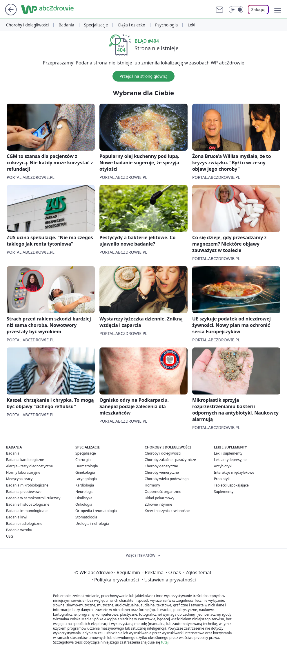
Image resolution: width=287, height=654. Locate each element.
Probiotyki (222, 478)
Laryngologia (86, 478)
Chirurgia (83, 459)
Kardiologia (84, 485)
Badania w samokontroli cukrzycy (33, 498)
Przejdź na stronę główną (143, 76)
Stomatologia (86, 517)
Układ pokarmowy (159, 498)
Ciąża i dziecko (131, 25)
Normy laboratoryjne (23, 472)
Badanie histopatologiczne (27, 504)
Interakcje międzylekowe (234, 472)
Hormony (152, 485)
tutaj (164, 642)
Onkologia (83, 504)
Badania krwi (16, 517)
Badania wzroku (19, 529)
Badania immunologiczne (27, 510)
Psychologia (166, 25)
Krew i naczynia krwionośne (167, 510)
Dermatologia (86, 466)
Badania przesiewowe (23, 491)
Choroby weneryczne (162, 472)
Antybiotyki (223, 466)
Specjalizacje (96, 25)
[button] (277, 9)
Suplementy (223, 491)
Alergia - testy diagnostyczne (29, 466)
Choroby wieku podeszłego (167, 478)
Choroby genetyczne (161, 466)
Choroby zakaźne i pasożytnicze (170, 459)
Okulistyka (83, 498)
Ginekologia (85, 472)
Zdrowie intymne (158, 504)
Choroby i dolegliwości (27, 25)
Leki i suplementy (228, 453)
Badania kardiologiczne (25, 459)
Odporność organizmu (163, 491)
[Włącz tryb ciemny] (236, 9)
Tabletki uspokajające (231, 485)
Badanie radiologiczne (24, 523)
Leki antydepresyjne (230, 459)
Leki (191, 25)
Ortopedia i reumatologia (96, 510)
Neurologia (84, 491)
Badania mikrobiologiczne (27, 485)
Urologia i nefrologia (92, 523)
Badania (66, 25)
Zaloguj (258, 9)
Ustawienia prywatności (169, 579)
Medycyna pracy (19, 478)
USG (9, 536)
